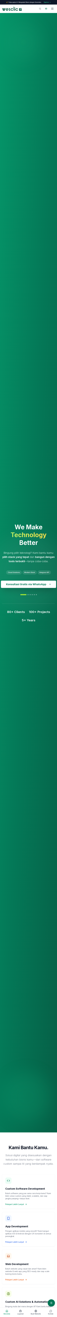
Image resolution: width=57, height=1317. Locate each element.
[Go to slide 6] (36, 594)
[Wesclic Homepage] (12, 9)
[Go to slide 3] (30, 594)
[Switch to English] (46, 8)
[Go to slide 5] (34, 594)
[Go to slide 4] (32, 594)
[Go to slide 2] (28, 594)
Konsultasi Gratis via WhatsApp (28, 584)
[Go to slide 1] (23, 594)
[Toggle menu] (52, 8)
